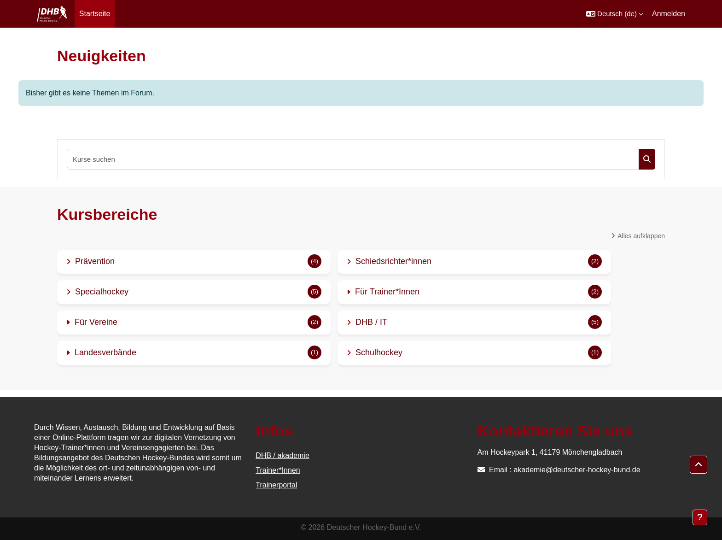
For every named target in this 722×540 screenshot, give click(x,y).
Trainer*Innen (278, 470)
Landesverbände (105, 352)
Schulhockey (378, 352)
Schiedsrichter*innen (393, 261)
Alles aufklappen (641, 236)
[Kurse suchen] (353, 159)
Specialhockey (101, 291)
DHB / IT (371, 322)
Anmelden (668, 14)
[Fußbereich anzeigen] (700, 517)
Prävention (95, 261)
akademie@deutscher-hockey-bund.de (576, 470)
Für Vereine (96, 322)
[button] (614, 14)
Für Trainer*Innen (387, 291)
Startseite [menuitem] (95, 14)
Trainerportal (276, 485)
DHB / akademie (282, 455)
